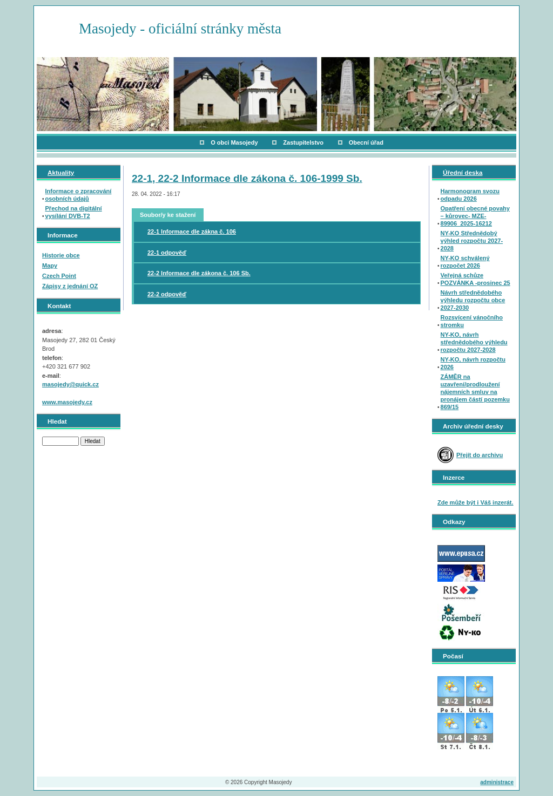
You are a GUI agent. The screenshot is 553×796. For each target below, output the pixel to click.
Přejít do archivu (479, 455)
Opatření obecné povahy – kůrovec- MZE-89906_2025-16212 (475, 216)
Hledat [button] (92, 441)
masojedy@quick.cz (70, 384)
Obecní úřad (366, 142)
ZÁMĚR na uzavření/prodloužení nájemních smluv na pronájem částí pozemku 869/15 (475, 391)
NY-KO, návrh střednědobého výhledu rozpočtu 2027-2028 (474, 342)
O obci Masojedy (234, 142)
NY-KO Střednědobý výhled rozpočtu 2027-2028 (472, 240)
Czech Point (59, 276)
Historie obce (61, 255)
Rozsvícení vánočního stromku (472, 321)
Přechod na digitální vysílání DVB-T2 (73, 212)
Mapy (49, 265)
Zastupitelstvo (303, 142)
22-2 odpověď (166, 294)
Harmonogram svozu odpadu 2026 (470, 195)
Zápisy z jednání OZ (70, 286)
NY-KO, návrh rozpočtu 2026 (473, 363)
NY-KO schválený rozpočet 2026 (465, 262)
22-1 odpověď (166, 252)
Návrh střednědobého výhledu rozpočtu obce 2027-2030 (473, 300)
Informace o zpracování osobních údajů (78, 195)
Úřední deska (462, 172)
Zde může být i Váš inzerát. (475, 502)
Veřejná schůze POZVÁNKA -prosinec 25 (475, 279)
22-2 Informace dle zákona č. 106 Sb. (199, 273)
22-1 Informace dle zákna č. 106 (191, 231)
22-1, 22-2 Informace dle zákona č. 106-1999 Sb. (247, 178)
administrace (497, 782)
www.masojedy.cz (67, 402)
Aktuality (61, 172)
